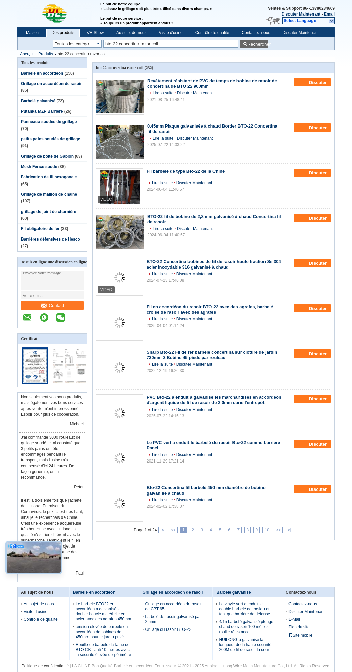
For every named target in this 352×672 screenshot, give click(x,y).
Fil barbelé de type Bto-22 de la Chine (186, 171)
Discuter (313, 82)
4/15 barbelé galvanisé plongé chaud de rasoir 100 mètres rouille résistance (246, 626)
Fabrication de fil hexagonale (49, 177)
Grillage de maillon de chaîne (49, 194)
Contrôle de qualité (212, 32)
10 (267, 530)
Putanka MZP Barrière (42, 111)
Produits (45, 54)
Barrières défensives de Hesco (50, 239)
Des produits (63, 32)
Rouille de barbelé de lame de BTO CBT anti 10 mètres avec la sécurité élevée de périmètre (103, 649)
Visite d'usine (171, 32)
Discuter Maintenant (301, 14)
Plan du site (299, 627)
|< (162, 530)
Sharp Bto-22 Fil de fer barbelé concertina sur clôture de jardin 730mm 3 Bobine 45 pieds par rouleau (212, 354)
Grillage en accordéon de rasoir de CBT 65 (173, 606)
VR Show (95, 32)
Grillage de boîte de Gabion (47, 156)
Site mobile (300, 635)
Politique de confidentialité (45, 666)
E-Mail (294, 619)
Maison (32, 32)
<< (173, 530)
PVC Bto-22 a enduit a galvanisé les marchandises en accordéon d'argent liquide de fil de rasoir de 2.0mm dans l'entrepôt (214, 400)
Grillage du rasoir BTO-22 (168, 629)
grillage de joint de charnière (48, 211)
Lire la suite (163, 93)
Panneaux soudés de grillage (49, 121)
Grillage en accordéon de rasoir (51, 83)
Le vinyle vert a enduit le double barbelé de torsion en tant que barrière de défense (244, 608)
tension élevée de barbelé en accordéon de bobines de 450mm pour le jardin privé (102, 631)
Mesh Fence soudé (39, 166)
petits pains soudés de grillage (50, 139)
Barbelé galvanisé (38, 101)
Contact (52, 305)
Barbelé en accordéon (42, 73)
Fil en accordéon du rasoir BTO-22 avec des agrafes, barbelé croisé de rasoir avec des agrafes (210, 309)
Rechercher (257, 44)
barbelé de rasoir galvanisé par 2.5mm (173, 619)
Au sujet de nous (131, 32)
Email (329, 14)
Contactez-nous (256, 32)
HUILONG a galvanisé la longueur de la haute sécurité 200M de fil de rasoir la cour (245, 644)
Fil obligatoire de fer (40, 228)
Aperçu (26, 54)
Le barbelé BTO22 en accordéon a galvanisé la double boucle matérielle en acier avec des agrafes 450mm (103, 611)
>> (278, 530)
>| (289, 530)
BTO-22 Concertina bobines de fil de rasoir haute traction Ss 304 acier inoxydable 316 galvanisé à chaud (214, 264)
